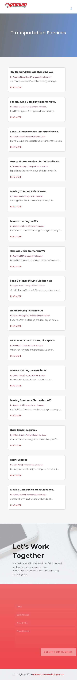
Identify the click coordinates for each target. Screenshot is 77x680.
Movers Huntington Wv (24, 221)
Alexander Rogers (20, 315)
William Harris (18, 435)
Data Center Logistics (23, 430)
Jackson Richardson (21, 77)
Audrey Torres (19, 494)
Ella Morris (17, 345)
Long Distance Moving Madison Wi (31, 280)
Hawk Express (18, 459)
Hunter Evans (18, 136)
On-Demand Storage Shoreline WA (31, 72)
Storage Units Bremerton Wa (27, 251)
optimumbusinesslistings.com (48, 674)
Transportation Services (41, 77)
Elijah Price (17, 465)
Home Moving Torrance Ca (26, 310)
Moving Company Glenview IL (28, 191)
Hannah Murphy (19, 166)
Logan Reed (18, 286)
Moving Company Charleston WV (30, 400)
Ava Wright (17, 256)
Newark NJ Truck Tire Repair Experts (32, 340)
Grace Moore (18, 107)
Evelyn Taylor (18, 375)
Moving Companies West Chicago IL (32, 489)
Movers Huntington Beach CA (28, 370)
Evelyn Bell (17, 196)
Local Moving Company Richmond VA (33, 101)
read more (15, 87)
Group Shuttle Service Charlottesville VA (34, 161)
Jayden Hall (18, 226)
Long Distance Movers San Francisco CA (34, 131)
